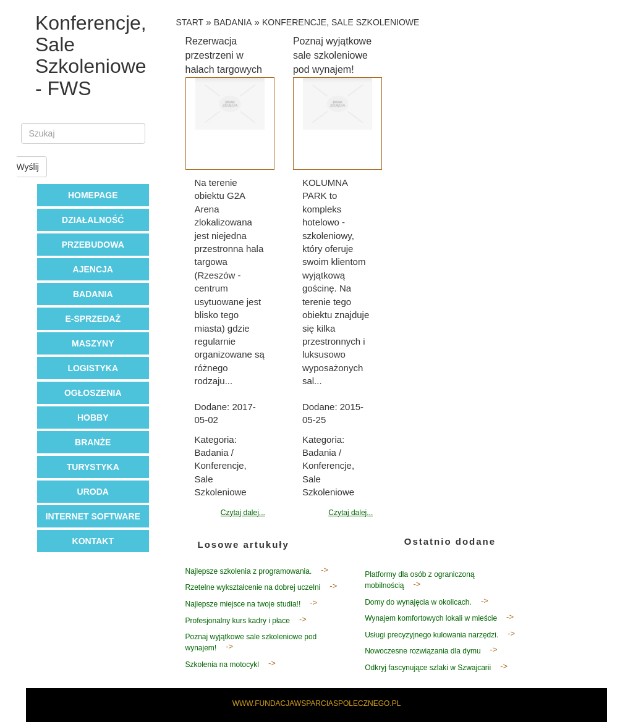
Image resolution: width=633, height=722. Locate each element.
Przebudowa (93, 245)
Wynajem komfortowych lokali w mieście (431, 618)
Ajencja (93, 269)
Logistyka (92, 368)
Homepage (93, 195)
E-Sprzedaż (93, 319)
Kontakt (93, 541)
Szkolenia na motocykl (222, 664)
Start (190, 22)
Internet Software (93, 516)
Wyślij (28, 167)
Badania (93, 294)
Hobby (93, 417)
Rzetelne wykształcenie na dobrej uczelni (253, 587)
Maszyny (93, 343)
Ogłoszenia (93, 393)
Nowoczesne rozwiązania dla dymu (422, 651)
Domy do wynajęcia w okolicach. (418, 602)
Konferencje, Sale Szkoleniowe (340, 22)
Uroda (93, 492)
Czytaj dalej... (243, 512)
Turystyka (93, 467)
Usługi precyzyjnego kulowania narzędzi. (431, 635)
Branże (93, 442)
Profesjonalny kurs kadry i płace (237, 620)
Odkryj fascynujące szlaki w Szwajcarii (428, 667)
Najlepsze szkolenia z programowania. (248, 571)
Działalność (93, 220)
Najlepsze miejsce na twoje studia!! (243, 604)
